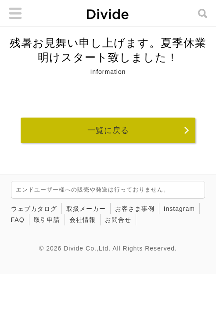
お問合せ (118, 219)
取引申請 (47, 219)
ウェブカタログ (34, 208)
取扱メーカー (86, 208)
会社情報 (82, 219)
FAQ (18, 219)
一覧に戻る (108, 130)
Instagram (179, 208)
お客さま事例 (135, 208)
